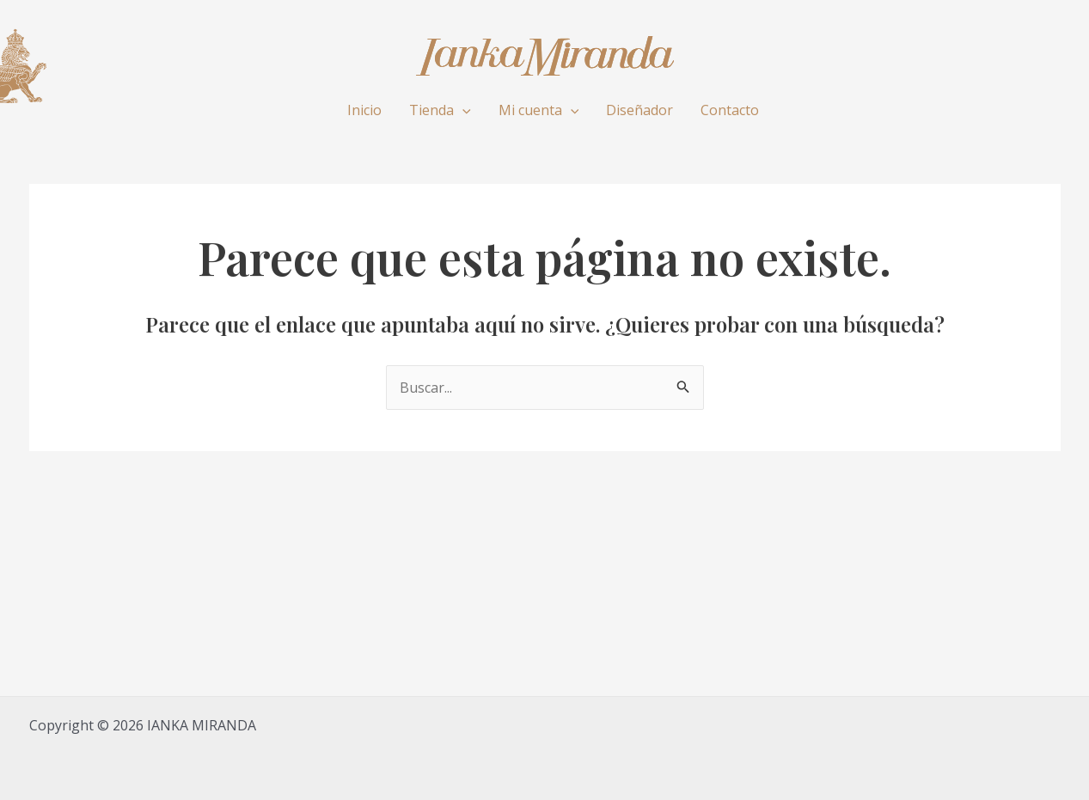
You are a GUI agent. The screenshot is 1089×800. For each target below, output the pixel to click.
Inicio (364, 110)
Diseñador (639, 110)
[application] (462, 110)
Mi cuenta (539, 110)
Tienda (440, 110)
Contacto (730, 110)
